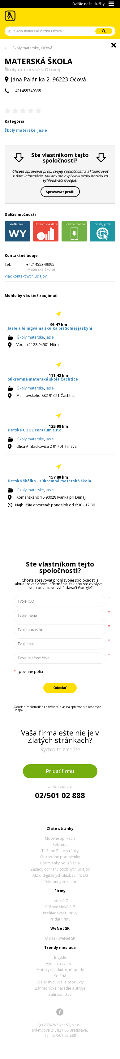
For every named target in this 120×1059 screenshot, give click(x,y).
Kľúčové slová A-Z (60, 906)
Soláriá (60, 976)
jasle (50, 337)
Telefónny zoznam (60, 881)
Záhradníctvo (60, 994)
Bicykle (60, 957)
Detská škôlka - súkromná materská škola (49, 481)
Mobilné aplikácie (60, 838)
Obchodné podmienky (60, 856)
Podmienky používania (60, 863)
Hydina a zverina (60, 963)
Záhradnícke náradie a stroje (60, 988)
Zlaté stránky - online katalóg (10, 15)
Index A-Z (60, 900)
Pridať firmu (60, 771)
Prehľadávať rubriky (60, 913)
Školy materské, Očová (32, 48)
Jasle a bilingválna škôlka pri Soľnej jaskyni (50, 328)
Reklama (60, 844)
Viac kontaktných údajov (26, 276)
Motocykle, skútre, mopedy (60, 969)
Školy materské (30, 337)
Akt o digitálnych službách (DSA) (60, 875)
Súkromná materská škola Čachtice (43, 379)
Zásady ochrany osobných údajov (60, 869)
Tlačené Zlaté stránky (60, 850)
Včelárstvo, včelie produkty (60, 982)
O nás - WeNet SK (60, 938)
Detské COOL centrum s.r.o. (35, 430)
